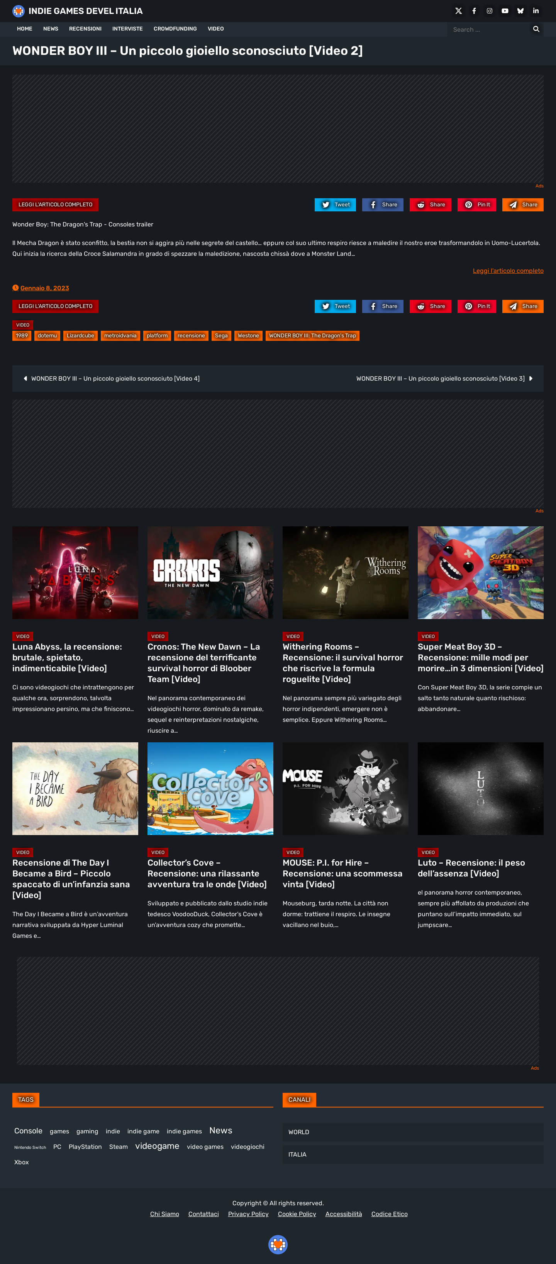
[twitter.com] (335, 204)
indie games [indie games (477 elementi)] (184, 1131)
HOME (24, 29)
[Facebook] (474, 11)
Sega (221, 335)
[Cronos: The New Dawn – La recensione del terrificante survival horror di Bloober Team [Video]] (210, 572)
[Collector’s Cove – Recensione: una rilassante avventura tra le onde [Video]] (210, 788)
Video (22, 325)
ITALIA (297, 1154)
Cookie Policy (297, 1214)
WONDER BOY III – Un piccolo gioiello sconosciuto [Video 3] (440, 378)
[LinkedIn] (536, 11)
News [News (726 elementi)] (220, 1130)
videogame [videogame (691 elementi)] (157, 1146)
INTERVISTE (127, 29)
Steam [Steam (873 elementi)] (118, 1146)
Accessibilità (343, 1214)
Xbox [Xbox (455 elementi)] (21, 1162)
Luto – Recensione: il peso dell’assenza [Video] (471, 868)
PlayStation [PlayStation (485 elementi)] (85, 1146)
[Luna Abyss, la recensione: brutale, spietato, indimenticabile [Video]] (75, 572)
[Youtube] (505, 11)
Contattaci (203, 1214)
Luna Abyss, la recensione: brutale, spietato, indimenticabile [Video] (67, 657)
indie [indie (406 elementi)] (113, 1131)
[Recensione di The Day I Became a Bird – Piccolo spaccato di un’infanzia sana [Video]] (75, 788)
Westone (248, 335)
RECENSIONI (85, 29)
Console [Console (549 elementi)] (28, 1130)
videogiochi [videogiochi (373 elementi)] (247, 1146)
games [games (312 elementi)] (59, 1131)
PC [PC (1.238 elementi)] (57, 1146)
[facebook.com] (382, 204)
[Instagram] (489, 11)
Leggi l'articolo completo (55, 204)
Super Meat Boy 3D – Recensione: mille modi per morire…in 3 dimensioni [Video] (481, 657)
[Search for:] (536, 29)
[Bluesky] (520, 11)
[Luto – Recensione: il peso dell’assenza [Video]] (481, 788)
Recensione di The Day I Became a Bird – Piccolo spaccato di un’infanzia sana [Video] (71, 878)
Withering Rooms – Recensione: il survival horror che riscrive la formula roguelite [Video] (343, 662)
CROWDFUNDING (175, 29)
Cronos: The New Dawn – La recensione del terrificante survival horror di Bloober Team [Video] (203, 662)
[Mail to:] (523, 204)
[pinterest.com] (477, 204)
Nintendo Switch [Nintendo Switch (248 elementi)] (30, 1147)
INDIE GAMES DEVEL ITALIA (86, 11)
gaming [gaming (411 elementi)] (87, 1131)
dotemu (47, 335)
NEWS (50, 29)
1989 (22, 335)
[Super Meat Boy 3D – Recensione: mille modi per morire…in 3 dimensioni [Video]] (481, 572)
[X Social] (458, 11)
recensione (191, 335)
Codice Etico (389, 1214)
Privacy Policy (248, 1214)
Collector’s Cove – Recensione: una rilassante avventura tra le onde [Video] (207, 873)
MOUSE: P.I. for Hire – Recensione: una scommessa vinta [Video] (343, 873)
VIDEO (216, 29)
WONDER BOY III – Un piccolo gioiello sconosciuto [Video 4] (115, 378)
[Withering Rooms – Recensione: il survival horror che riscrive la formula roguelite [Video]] (346, 572)
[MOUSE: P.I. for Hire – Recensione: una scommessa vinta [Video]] (346, 788)
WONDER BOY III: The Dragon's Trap (312, 335)
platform (157, 335)
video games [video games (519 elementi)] (205, 1146)
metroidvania (120, 335)
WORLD (298, 1132)
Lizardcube (80, 335)
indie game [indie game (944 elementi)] (143, 1131)
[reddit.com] (430, 204)
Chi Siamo (164, 1214)
